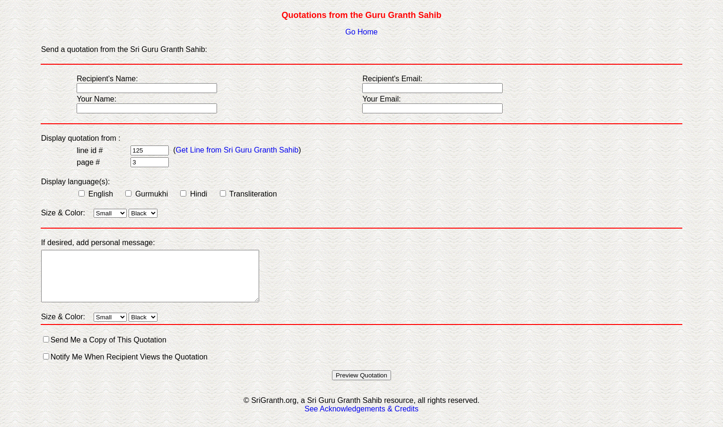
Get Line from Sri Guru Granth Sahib (237, 150)
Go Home (361, 32)
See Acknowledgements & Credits (361, 419)
